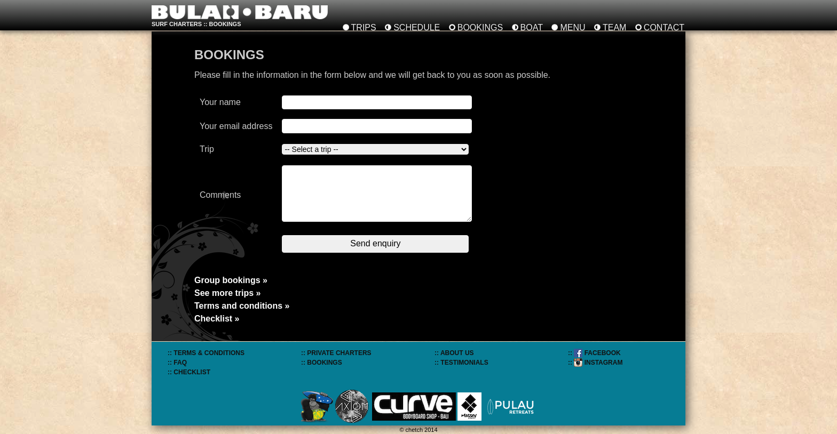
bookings (225, 24)
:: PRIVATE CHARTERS (336, 353)
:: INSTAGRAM (595, 362)
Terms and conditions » (241, 305)
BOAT (531, 27)
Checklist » (216, 318)
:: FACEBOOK (594, 353)
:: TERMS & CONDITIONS (206, 353)
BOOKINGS (480, 27)
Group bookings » (230, 280)
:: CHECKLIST (189, 372)
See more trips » (227, 293)
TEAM (614, 27)
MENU (572, 27)
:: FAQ (177, 362)
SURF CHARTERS (177, 24)
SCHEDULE (416, 27)
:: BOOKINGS (321, 362)
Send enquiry (375, 243)
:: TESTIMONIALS (461, 362)
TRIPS (363, 27)
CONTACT (664, 27)
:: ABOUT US (454, 353)
